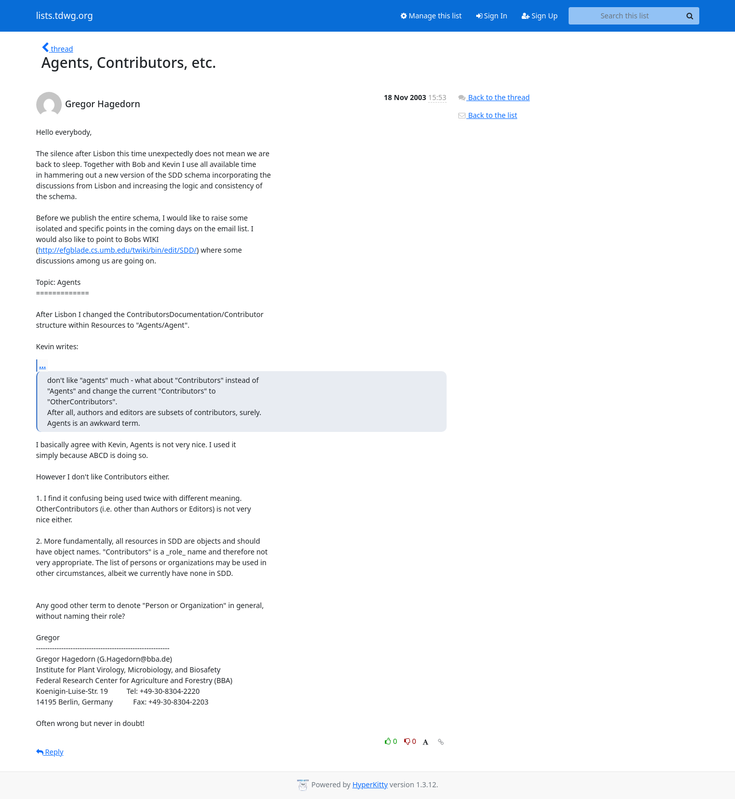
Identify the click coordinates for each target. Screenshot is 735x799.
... (42, 365)
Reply (50, 752)
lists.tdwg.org (64, 16)
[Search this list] (625, 16)
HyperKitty (369, 784)
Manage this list (431, 15)
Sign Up (540, 15)
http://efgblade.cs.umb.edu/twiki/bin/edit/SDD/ (117, 250)
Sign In (491, 15)
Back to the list (487, 115)
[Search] (690, 16)
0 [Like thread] (392, 741)
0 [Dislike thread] (410, 741)
